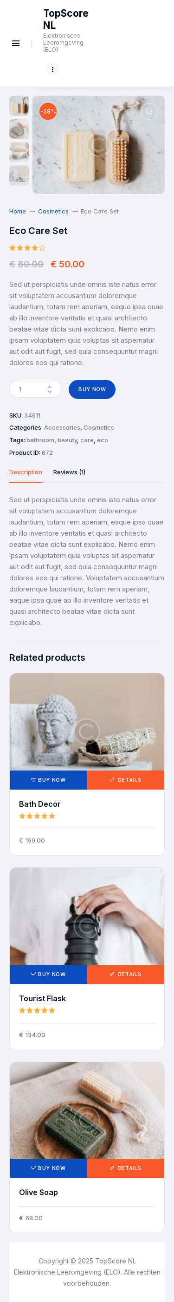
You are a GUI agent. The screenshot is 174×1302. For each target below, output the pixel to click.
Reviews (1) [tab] (69, 472)
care (87, 440)
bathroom (40, 440)
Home (17, 211)
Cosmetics (53, 211)
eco (102, 440)
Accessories (62, 427)
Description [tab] (25, 472)
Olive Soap (38, 1192)
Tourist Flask (42, 998)
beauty (67, 440)
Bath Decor (40, 804)
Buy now (92, 389)
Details (128, 780)
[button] (149, 111)
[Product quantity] (35, 389)
